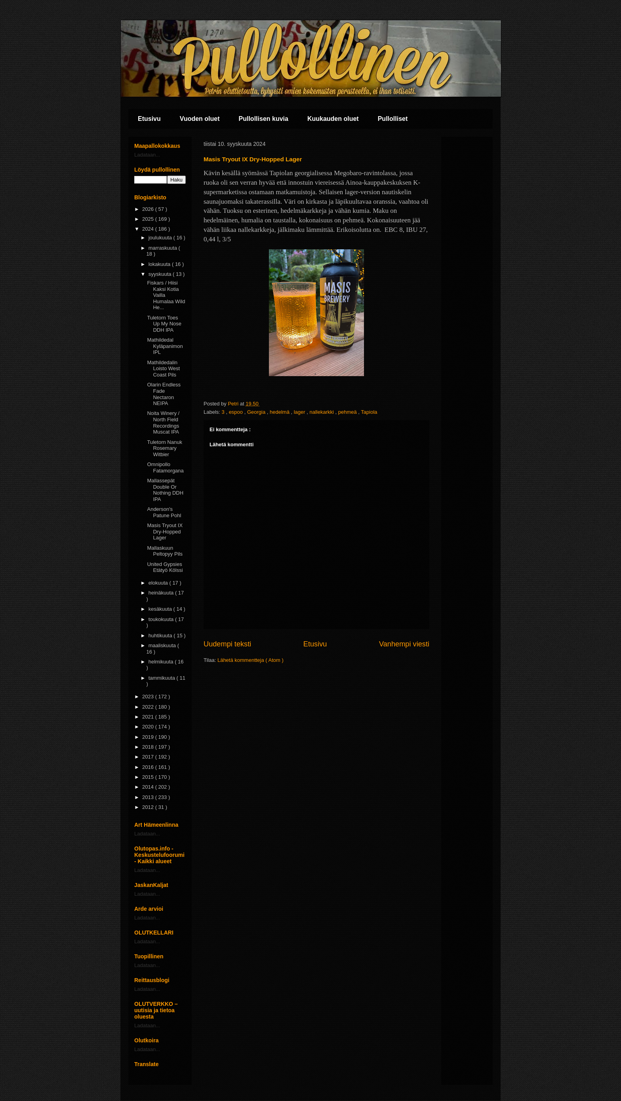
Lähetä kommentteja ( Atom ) (250, 660)
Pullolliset (393, 118)
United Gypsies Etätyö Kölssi (165, 567)
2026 (148, 209)
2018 (148, 747)
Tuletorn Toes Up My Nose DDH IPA (164, 324)
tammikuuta (163, 678)
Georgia (257, 412)
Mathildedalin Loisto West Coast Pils (163, 368)
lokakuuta (160, 264)
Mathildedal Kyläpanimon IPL (165, 346)
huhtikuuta (161, 635)
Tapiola (369, 412)
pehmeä (348, 412)
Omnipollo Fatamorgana (165, 467)
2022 (148, 707)
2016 (148, 767)
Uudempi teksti (227, 644)
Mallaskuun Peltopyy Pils (164, 551)
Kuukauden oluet (333, 118)
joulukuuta (161, 238)
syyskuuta (161, 274)
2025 (148, 219)
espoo (236, 412)
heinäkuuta (162, 593)
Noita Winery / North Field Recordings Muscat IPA (163, 422)
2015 (148, 777)
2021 (148, 717)
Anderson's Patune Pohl (164, 512)
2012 (148, 807)
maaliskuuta (163, 645)
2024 (148, 229)
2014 (148, 787)
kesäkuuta (161, 609)
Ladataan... (147, 155)
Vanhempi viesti (404, 644)
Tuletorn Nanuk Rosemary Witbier (164, 448)
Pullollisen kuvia (263, 118)
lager (300, 412)
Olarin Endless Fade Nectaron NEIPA (164, 394)
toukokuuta (162, 619)
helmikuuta (162, 662)
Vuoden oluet (200, 118)
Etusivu (149, 118)
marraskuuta (164, 248)
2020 (148, 727)
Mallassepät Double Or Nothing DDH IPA (165, 490)
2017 (148, 757)
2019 (148, 737)
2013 (148, 797)
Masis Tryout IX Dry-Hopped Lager (165, 531)
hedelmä (280, 412)
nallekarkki (322, 412)
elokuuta (159, 583)
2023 (148, 697)
